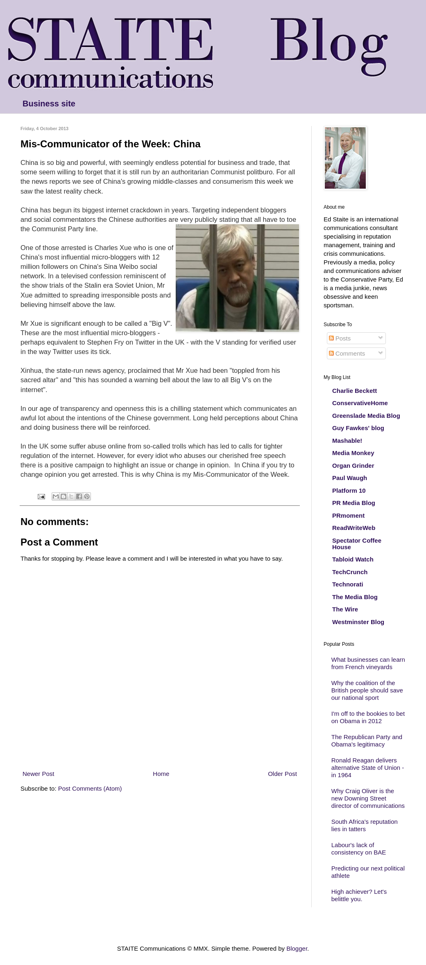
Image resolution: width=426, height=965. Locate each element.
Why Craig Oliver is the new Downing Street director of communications (368, 798)
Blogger (296, 948)
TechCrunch (349, 571)
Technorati (347, 584)
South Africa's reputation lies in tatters (364, 825)
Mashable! (347, 440)
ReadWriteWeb (353, 527)
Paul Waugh (349, 477)
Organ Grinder (353, 465)
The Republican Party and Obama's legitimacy (366, 740)
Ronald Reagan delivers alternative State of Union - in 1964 (367, 767)
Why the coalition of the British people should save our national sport (367, 690)
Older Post (282, 773)
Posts (340, 338)
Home (161, 773)
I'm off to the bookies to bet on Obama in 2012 (368, 717)
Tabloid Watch (353, 559)
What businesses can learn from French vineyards (368, 663)
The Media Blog (355, 596)
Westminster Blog (358, 621)
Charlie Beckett (354, 390)
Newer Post (38, 773)
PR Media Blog (353, 502)
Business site (49, 103)
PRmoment (348, 515)
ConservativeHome (360, 402)
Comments (347, 353)
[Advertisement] (160, 754)
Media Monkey (353, 452)
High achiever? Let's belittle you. (359, 895)
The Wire (345, 609)
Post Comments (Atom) (90, 788)
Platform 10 (349, 490)
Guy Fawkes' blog (358, 427)
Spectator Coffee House (356, 543)
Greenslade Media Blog (366, 415)
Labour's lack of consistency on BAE (358, 848)
